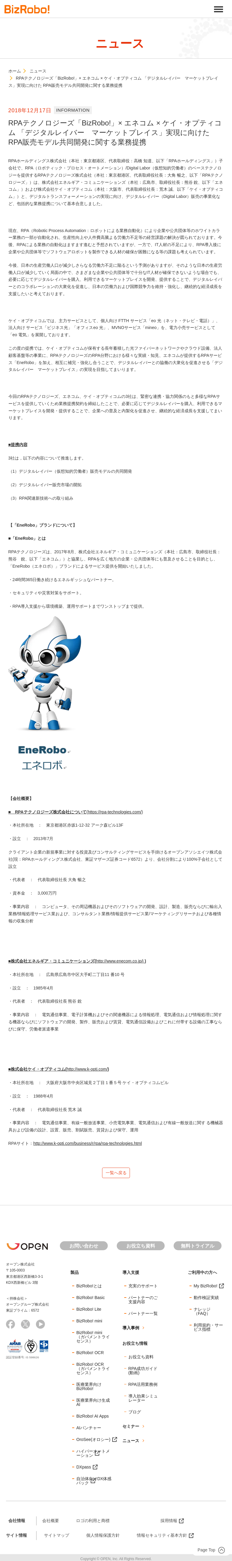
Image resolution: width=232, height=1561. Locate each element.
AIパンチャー (88, 1430)
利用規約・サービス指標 (208, 1329)
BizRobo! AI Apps (92, 1418)
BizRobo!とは (89, 1288)
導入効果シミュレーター (143, 1400)
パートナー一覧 (143, 1316)
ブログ (134, 1414)
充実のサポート (143, 1288)
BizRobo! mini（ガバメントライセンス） (93, 1339)
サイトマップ (56, 1537)
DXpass (83, 1469)
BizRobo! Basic (90, 1300)
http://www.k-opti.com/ (87, 1069)
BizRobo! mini (89, 1323)
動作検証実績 (206, 1300)
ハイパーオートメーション (93, 1455)
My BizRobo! (205, 1288)
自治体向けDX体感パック (93, 1483)
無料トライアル (197, 1248)
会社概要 (50, 1523)
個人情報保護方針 (103, 1537)
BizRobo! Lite (88, 1312)
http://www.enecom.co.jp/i (120, 961)
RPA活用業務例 (143, 1386)
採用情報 (168, 1523)
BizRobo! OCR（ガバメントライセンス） (93, 1371)
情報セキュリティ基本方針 (162, 1537)
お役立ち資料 (140, 1248)
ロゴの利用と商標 (93, 1523)
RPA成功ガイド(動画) (143, 1372)
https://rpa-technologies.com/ (115, 812)
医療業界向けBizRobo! (88, 1389)
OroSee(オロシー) (93, 1442)
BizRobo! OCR (90, 1355)
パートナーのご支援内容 (143, 1302)
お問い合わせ (83, 1248)
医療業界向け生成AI (93, 1405)
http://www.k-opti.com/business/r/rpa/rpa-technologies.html (87, 1143)
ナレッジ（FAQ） (202, 1314)
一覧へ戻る (116, 1174)
